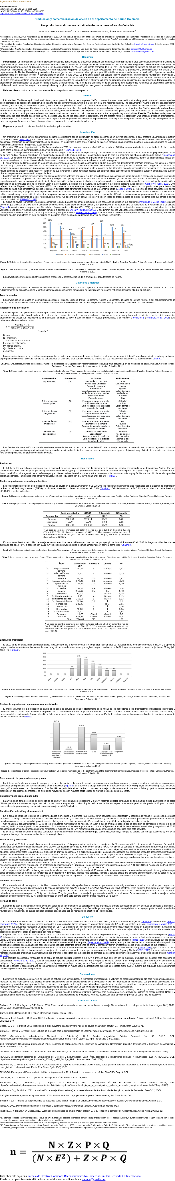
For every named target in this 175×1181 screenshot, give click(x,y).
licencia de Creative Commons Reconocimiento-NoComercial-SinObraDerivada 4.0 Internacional (85, 1176)
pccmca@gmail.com (94, 1179)
